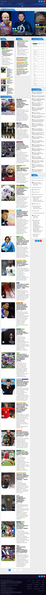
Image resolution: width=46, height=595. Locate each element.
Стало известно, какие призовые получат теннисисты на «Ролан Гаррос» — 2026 (22, 286)
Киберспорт (36, 203)
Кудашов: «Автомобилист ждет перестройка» (38, 113)
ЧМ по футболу (36, 231)
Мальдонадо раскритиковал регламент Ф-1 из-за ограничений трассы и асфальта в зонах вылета (22, 146)
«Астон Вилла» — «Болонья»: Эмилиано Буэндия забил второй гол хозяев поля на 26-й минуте (38, 125)
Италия (34, 224)
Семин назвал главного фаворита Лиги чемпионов (10, 82)
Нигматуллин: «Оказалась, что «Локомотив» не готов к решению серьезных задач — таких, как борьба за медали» (22, 241)
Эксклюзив (11, 8)
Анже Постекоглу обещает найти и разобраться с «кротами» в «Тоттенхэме (22, 59)
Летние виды (36, 206)
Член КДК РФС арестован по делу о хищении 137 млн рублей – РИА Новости (38, 92)
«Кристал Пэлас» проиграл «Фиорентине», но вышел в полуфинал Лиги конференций (22, 549)
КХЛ (36, 8)
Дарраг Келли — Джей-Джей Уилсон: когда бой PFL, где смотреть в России (38, 145)
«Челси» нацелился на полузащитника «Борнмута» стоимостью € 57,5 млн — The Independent (7, 52)
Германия (35, 222)
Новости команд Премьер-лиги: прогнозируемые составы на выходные (22, 44)
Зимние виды (19, 379)
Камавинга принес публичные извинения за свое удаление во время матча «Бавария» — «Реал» (22, 477)
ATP (34, 216)
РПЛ (15, 8)
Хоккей (19, 30)
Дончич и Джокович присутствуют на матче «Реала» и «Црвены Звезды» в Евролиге (38, 120)
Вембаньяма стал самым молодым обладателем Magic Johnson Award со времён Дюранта (22, 306)
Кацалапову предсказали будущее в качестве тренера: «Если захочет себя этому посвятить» (22, 383)
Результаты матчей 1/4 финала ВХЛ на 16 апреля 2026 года (38, 96)
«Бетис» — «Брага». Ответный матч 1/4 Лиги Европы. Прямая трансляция (38, 161)
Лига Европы (22, 185)
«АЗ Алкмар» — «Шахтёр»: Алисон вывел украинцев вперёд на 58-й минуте (38, 157)
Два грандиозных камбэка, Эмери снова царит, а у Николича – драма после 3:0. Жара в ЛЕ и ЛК (10, 91)
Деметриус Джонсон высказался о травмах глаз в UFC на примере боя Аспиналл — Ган (22, 433)
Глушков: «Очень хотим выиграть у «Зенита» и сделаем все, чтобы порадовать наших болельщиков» (10, 72)
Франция (35, 229)
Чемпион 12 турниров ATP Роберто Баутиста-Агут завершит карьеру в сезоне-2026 (38, 133)
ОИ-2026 (18, 8)
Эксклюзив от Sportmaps (35, 582)
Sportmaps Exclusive (21, 41)
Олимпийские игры (31, 8)
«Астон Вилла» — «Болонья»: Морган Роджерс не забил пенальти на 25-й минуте (37, 129)
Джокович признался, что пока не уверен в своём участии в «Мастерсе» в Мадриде (38, 99)
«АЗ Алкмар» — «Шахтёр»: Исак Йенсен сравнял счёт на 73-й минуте (37, 153)
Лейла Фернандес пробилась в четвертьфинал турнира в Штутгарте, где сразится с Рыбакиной (22, 104)
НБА (34, 185)
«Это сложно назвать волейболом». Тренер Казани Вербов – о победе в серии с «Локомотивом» (38, 109)
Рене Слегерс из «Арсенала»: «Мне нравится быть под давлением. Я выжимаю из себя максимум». (22, 66)
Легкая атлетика (36, 208)
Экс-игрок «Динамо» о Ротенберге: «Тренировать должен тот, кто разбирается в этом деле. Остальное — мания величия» (22, 33)
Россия (2, 67)
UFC (38, 8)
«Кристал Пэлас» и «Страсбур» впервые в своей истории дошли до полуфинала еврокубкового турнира (22, 357)
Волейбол (35, 189)
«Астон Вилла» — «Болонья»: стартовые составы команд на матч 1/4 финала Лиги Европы (38, 166)
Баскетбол (35, 182)
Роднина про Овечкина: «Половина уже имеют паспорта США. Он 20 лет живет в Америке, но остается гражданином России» (40, 16)
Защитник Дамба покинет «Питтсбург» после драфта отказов (22, 126)
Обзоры (35, 210)
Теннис (20, 99)
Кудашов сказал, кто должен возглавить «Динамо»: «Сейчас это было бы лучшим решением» (22, 214)
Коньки (34, 199)
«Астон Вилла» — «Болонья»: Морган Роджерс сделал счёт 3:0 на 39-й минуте (38, 116)
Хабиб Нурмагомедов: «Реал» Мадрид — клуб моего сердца (22, 169)
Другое (34, 192)
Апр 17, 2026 (5, 56)
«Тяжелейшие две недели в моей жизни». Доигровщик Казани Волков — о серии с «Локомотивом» (38, 104)
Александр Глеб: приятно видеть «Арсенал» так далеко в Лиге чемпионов (37, 170)
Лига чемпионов (19, 186)
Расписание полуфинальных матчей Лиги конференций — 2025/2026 (20, 499)
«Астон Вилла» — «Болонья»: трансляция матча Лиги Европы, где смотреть (38, 141)
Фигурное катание (24, 8)
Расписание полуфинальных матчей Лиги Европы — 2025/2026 (22, 332)
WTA (17, 99)
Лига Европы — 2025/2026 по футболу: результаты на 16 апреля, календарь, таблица (22, 525)
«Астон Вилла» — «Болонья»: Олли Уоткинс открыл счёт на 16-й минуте (38, 137)
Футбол (16, 30)
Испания (24, 165)
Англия (3, 48)
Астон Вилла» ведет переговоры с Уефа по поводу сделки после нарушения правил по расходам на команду (22, 72)
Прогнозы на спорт (41, 590)
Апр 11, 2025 (20, 48)
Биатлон (34, 197)
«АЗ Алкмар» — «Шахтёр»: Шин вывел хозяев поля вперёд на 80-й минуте (38, 149)
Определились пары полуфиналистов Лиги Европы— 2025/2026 (22, 453)
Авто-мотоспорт (37, 180)
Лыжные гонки (36, 200)
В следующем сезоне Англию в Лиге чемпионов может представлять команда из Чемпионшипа (22, 191)
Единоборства (19, 165)
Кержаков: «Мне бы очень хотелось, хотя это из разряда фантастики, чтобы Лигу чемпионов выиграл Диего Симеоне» (22, 408)
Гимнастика (35, 207)
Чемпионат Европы (37, 230)
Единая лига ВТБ (36, 183)
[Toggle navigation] (22, 6)
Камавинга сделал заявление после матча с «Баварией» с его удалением (22, 263)
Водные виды (36, 187)
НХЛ (34, 236)
